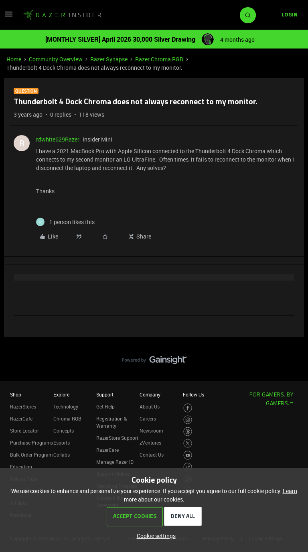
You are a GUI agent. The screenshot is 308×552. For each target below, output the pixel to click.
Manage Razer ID (115, 462)
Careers (148, 418)
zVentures (150, 442)
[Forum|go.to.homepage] (62, 15)
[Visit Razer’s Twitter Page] (188, 444)
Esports (61, 442)
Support (104, 394)
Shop (15, 394)
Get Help (105, 406)
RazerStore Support (117, 438)
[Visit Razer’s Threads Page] (188, 432)
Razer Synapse (109, 59)
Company (150, 394)
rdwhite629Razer (57, 139)
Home (13, 59)
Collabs (61, 454)
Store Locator (24, 430)
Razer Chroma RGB (159, 59)
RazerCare (107, 450)
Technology (65, 406)
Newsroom (151, 430)
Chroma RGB (67, 418)
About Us (150, 406)
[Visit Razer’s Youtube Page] (188, 455)
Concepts (63, 430)
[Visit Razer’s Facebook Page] (188, 408)
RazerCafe (21, 418)
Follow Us (193, 394)
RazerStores (23, 406)
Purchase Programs (31, 442)
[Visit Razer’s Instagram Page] (188, 420)
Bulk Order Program (31, 454)
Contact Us (152, 454)
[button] (9, 16)
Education (21, 466)
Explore (61, 394)
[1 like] (65, 222)
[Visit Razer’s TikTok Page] (188, 467)
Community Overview (56, 59)
